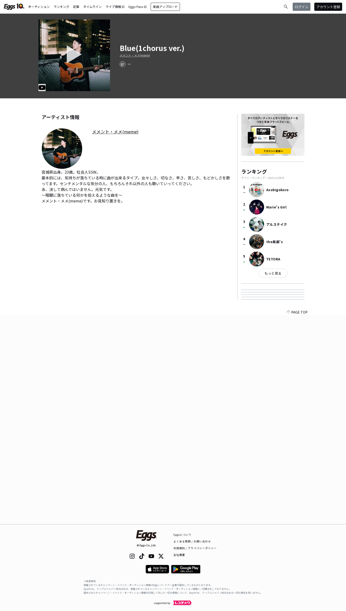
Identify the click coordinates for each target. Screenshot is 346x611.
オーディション (39, 6)
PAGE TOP (297, 521)
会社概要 (179, 555)
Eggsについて (182, 534)
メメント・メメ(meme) (135, 55)
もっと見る (273, 273)
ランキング (61, 6)
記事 (76, 6)
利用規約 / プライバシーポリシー (195, 548)
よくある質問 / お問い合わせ (192, 541)
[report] (129, 64)
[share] (122, 64)
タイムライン (92, 6)
